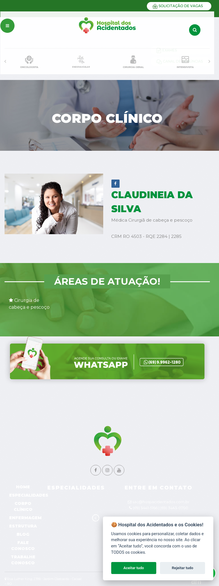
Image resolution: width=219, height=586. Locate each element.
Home (23, 486)
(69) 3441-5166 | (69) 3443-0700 (160, 507)
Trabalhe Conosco (23, 559)
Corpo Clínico (23, 506)
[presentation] (5, 61)
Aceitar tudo (133, 568)
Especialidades (28, 495)
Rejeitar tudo (182, 568)
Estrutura (23, 526)
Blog (23, 534)
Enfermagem (25, 517)
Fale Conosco (23, 545)
